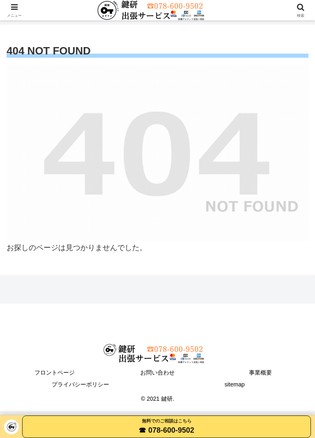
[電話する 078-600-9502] (166, 426)
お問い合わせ (157, 372)
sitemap (234, 384)
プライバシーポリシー (80, 384)
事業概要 (260, 372)
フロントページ (54, 372)
